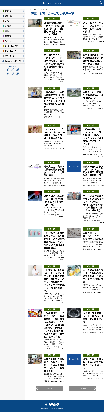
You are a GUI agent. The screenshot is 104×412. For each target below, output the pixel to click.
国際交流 (8, 36)
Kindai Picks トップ (33, 9)
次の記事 (83, 388)
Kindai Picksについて (13, 61)
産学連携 (8, 26)
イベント (8, 21)
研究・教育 (44, 9)
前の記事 (49, 388)
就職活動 (8, 11)
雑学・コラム (9, 56)
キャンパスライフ (11, 46)
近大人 (7, 31)
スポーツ (8, 41)
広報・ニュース (10, 51)
